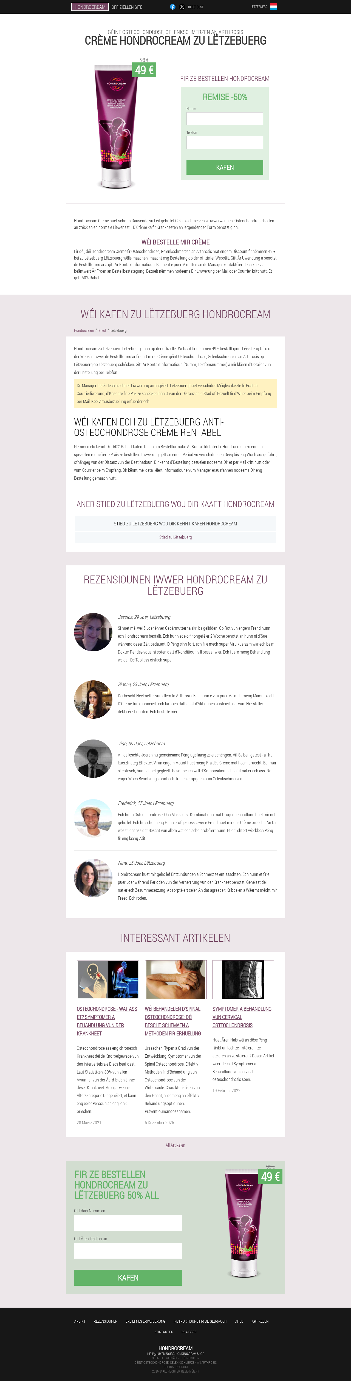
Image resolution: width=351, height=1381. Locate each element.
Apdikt (80, 1321)
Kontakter (164, 1331)
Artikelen (260, 1321)
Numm (191, 109)
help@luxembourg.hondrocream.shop (175, 1353)
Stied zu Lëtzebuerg (175, 537)
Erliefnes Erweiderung (145, 1321)
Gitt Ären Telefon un (90, 1238)
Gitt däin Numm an (89, 1211)
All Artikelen (175, 1145)
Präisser (189, 1331)
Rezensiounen (105, 1321)
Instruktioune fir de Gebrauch (200, 1321)
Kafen (225, 167)
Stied (239, 1321)
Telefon (191, 132)
